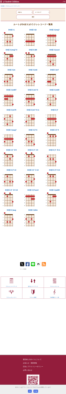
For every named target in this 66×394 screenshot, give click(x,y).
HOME (3, 6)
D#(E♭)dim (33, 210)
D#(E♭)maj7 (55, 30)
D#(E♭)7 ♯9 (11, 150)
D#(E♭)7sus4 (33, 190)
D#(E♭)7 (54, 110)
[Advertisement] (33, 243)
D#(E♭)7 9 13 (54, 170)
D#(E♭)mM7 (11, 90)
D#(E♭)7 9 (54, 130)
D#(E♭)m (11, 70)
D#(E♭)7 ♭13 (33, 170)
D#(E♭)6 (33, 30)
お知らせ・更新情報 (30, 363)
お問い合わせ (27, 370)
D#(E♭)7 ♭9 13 (11, 190)
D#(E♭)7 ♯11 (54, 150)
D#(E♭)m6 (33, 70)
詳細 (35, 391)
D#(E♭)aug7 (11, 130)
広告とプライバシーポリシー (33, 366)
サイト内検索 (23, 269)
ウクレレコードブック (12, 6)
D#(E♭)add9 (54, 190)
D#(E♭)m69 (54, 90)
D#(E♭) (11, 30)
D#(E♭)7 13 (11, 170)
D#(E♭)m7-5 (33, 90)
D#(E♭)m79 (11, 110)
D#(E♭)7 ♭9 (33, 150)
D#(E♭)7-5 (33, 130)
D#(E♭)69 (33, 50)
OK (30, 391)
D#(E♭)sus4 (55, 50)
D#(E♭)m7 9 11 (33, 110)
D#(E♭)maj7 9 (11, 50)
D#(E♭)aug (11, 210)
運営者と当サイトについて (32, 359)
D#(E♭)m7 (54, 70)
